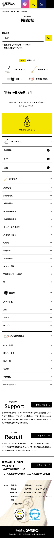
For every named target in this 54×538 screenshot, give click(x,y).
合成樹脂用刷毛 (9, 219)
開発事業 (28, 485)
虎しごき (7, 325)
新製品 (13, 489)
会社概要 (28, 496)
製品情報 (14, 485)
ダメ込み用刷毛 (9, 211)
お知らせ (39, 485)
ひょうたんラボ (41, 489)
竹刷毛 (6, 242)
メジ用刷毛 (8, 258)
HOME (6, 485)
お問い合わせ (41, 404)
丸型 (5, 309)
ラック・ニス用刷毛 (11, 227)
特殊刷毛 (7, 250)
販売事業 (28, 489)
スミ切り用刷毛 (9, 234)
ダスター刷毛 (9, 266)
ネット (6, 317)
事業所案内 (29, 492)
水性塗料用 (8, 203)
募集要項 (41, 435)
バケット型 (8, 301)
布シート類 (8, 345)
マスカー (7, 368)
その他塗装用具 (16, 503)
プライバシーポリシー (44, 496)
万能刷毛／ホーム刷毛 (12, 274)
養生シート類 (9, 353)
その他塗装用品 (9, 384)
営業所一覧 (41, 465)
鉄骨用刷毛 (8, 195)
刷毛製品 (14, 496)
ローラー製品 (16, 492)
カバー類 (7, 360)
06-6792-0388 (13, 474)
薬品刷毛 (7, 187)
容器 (12, 500)
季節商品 (7, 376)
